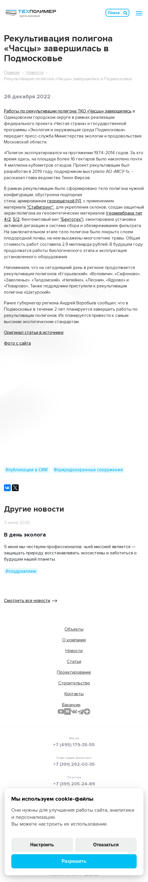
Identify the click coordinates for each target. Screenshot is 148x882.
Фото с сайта (17, 343)
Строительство (74, 683)
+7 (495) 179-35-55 (74, 745)
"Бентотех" (71, 219)
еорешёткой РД (65, 201)
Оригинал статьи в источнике (34, 332)
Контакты (74, 694)
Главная (12, 72)
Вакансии (71, 705)
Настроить (42, 844)
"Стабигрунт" (41, 207)
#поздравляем (21, 571)
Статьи (74, 661)
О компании (74, 640)
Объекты (74, 629)
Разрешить (74, 861)
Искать (125, 13)
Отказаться (106, 844)
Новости (35, 72)
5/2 (16, 219)
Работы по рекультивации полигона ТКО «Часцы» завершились (68, 111)
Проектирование (74, 672)
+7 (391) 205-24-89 (74, 784)
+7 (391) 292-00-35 (74, 764)
